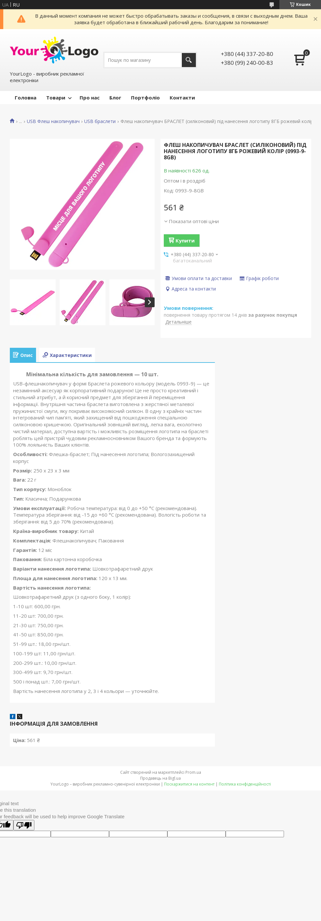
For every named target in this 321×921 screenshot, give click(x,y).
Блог (115, 97)
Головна (25, 97)
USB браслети (100, 121)
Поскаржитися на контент (189, 784)
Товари (55, 97)
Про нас (90, 97)
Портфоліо (145, 97)
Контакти (182, 97)
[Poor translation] (23, 825)
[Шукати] (189, 60)
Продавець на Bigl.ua (160, 778)
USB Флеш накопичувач (53, 121)
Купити (185, 240)
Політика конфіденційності (245, 784)
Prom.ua (193, 772)
